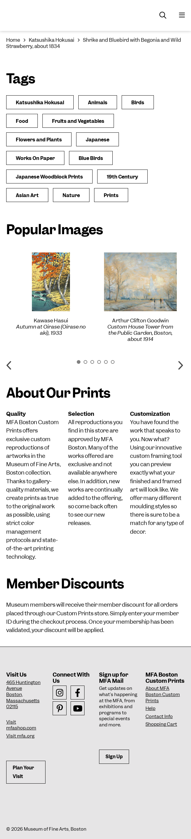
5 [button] (106, 362)
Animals (97, 102)
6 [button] (113, 362)
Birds (137, 102)
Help (150, 708)
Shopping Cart (161, 724)
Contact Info (159, 716)
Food (22, 121)
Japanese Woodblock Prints (49, 177)
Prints (111, 195)
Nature (71, 195)
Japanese (97, 139)
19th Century (122, 177)
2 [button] (85, 362)
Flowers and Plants (39, 139)
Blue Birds (91, 158)
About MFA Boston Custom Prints (162, 694)
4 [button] (99, 362)
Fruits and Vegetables (78, 121)
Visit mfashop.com (21, 725)
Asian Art (27, 195)
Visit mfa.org (20, 736)
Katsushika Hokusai (51, 40)
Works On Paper (35, 158)
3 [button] (92, 362)
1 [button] (78, 362)
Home (13, 40)
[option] (51, 294)
